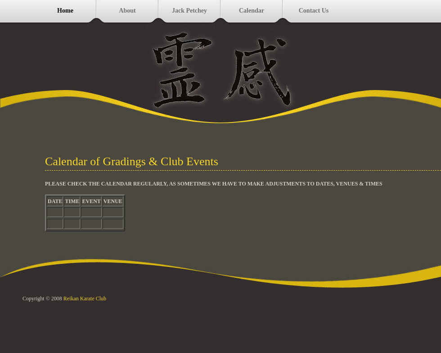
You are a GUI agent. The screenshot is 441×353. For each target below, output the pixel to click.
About (127, 10)
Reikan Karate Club (84, 298)
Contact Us (314, 10)
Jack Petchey (189, 10)
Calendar (251, 10)
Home (65, 10)
